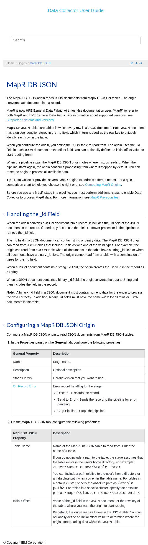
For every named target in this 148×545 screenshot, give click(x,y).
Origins (22, 63)
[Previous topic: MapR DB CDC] (137, 63)
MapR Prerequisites (104, 197)
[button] (5, 214)
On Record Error (24, 386)
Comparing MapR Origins (103, 184)
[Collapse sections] (132, 63)
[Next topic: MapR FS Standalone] (141, 63)
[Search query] (76, 40)
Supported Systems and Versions (30, 120)
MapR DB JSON (40, 63)
